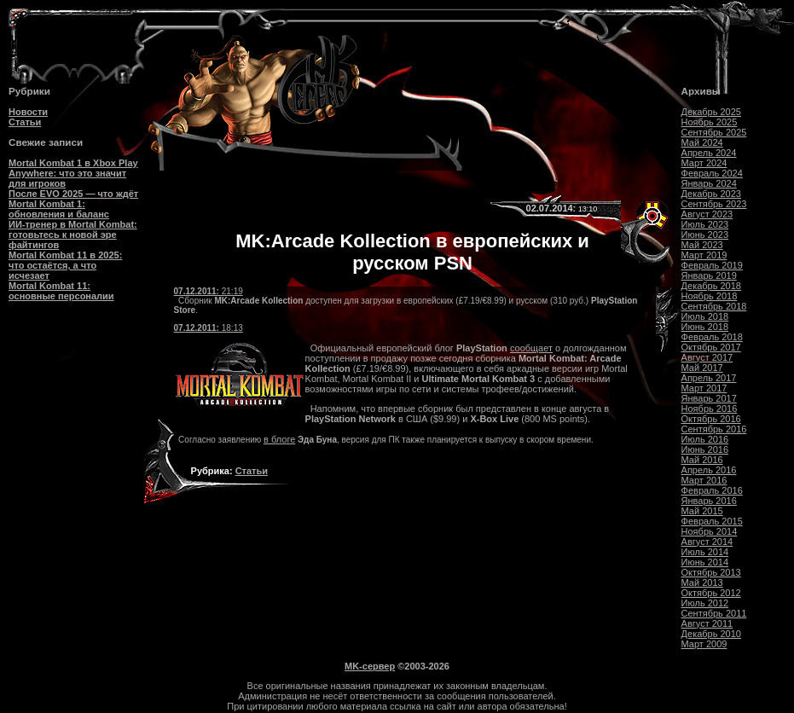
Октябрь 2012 (711, 593)
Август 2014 (707, 541)
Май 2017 (702, 367)
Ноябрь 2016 (709, 408)
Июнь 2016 (705, 449)
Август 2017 (707, 357)
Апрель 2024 (709, 153)
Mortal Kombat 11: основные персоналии (61, 291)
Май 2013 (702, 582)
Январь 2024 (709, 183)
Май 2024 (702, 142)
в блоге (279, 439)
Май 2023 (702, 245)
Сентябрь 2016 (714, 429)
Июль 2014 (705, 552)
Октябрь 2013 (711, 572)
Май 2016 (702, 460)
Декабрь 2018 (711, 286)
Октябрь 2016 (711, 419)
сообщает (531, 348)
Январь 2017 (709, 398)
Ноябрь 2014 (709, 531)
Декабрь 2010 (711, 634)
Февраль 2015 (712, 521)
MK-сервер (370, 666)
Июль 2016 (705, 439)
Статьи (25, 122)
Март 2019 (704, 255)
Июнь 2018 (705, 327)
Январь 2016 (709, 501)
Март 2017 (704, 388)
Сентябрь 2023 (714, 204)
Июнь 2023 (705, 234)
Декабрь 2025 (711, 112)
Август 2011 (707, 623)
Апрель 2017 (709, 378)
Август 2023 (707, 214)
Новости (28, 112)
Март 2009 (704, 644)
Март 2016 (704, 480)
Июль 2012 (705, 603)
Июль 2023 (705, 224)
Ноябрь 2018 (709, 296)
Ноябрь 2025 (709, 122)
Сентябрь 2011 (714, 613)
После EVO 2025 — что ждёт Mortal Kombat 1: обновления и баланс (73, 203)
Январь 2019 (709, 275)
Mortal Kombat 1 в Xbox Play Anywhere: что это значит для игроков (73, 173)
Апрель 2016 (709, 470)
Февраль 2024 (712, 173)
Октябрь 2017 (711, 347)
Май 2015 (702, 511)
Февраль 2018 (712, 337)
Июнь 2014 (705, 562)
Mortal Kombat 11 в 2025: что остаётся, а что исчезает (65, 265)
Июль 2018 (705, 316)
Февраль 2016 (712, 490)
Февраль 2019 (712, 265)
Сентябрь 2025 (714, 132)
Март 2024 (704, 163)
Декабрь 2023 (711, 193)
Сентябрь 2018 (714, 306)
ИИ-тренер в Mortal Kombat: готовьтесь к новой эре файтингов (73, 234)
